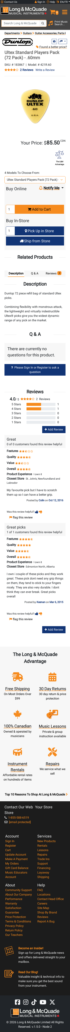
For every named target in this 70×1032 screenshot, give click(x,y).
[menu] (64, 10)
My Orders (12, 863)
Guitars (27, 33)
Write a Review (45, 70)
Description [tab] (16, 273)
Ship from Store (35, 241)
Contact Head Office (50, 899)
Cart (8, 850)
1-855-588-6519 (16, 817)
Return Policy (14, 930)
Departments (12, 33)
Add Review (54, 429)
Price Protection (15, 917)
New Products (46, 841)
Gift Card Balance (16, 868)
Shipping (43, 877)
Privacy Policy (14, 926)
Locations (43, 894)
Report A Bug (46, 921)
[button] (52, 10)
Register (10, 845)
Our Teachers (14, 935)
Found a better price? (51, 47)
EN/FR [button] (62, 1)
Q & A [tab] (34, 273)
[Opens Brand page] (17, 42)
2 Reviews (26, 70)
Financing (43, 868)
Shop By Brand (47, 912)
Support (42, 863)
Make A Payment (16, 859)
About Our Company (18, 894)
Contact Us (9, 2)
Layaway (43, 872)
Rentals (42, 845)
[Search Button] (43, 23)
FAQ (40, 890)
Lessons (42, 850)
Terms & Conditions (18, 921)
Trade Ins (43, 859)
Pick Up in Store (39, 231)
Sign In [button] (40, 1)
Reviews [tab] (54, 273)
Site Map (43, 908)
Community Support (18, 890)
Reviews (42, 917)
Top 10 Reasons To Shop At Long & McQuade (36, 794)
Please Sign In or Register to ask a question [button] (35, 370)
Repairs (42, 854)
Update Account (15, 854)
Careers (42, 903)
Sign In (9, 841)
